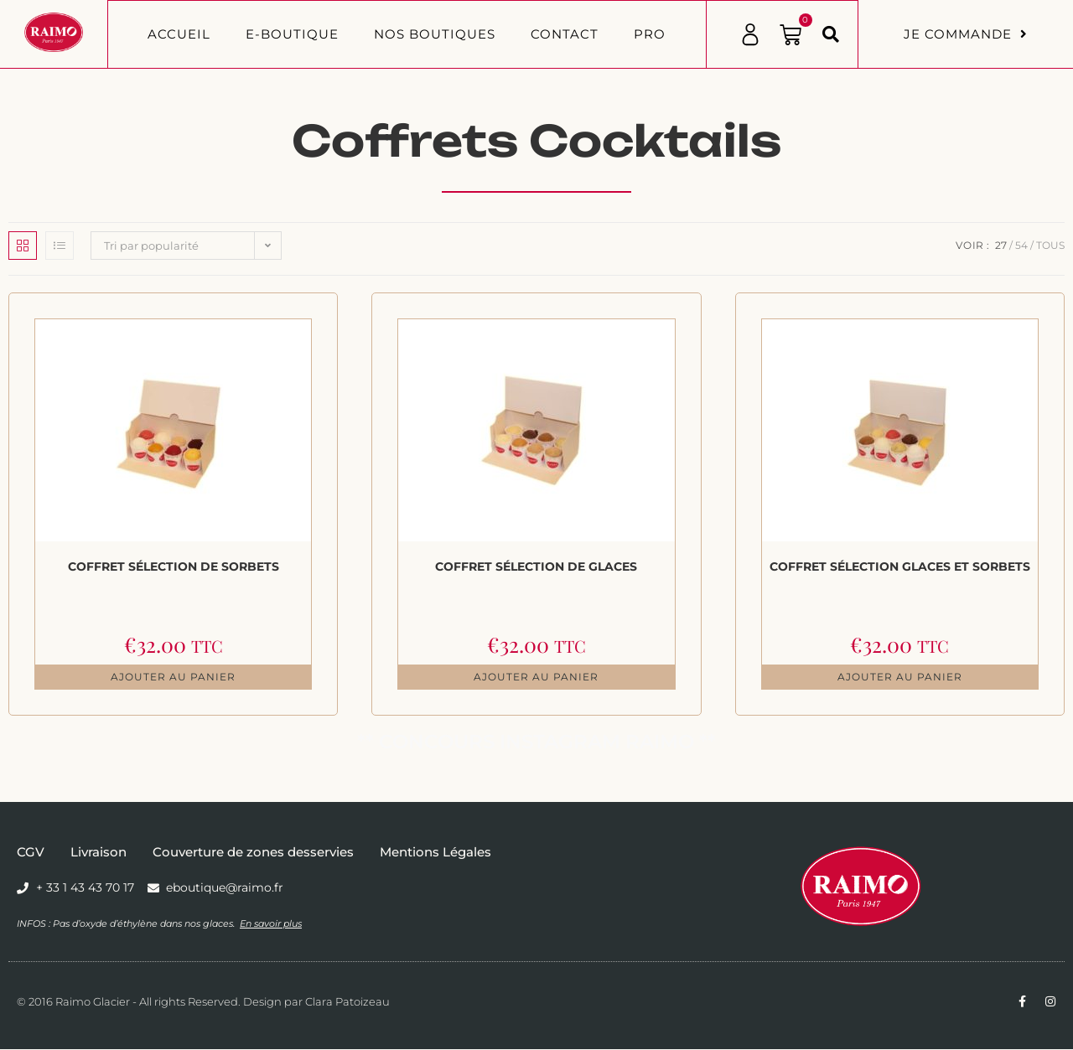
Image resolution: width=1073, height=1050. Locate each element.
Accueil (179, 34)
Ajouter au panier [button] (173, 677)
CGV (30, 853)
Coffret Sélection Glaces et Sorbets (900, 566)
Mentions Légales (435, 853)
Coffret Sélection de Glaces (536, 566)
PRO (650, 34)
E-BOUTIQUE (292, 34)
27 (1001, 245)
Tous (1050, 245)
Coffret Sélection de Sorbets (173, 566)
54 (1021, 245)
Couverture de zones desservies (253, 853)
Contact (565, 34)
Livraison (98, 853)
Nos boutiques (434, 34)
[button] (831, 34)
